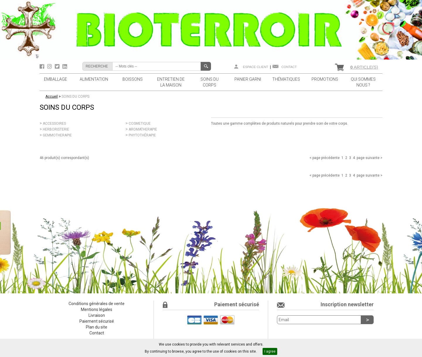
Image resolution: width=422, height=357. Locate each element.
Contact (289, 67)
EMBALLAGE (55, 79)
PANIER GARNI (247, 79)
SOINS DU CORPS (209, 82)
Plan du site (96, 327)
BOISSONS (132, 79)
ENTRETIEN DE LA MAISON (171, 82)
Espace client (255, 67)
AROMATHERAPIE (143, 129)
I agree (269, 351)
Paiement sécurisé (96, 321)
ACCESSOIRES (54, 123)
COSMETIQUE (140, 123)
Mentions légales (96, 309)
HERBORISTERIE (56, 129)
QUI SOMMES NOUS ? (363, 82)
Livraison (97, 315)
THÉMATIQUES (286, 79)
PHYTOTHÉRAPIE (142, 135)
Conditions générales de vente (97, 303)
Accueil (51, 96)
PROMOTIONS (325, 79)
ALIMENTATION (94, 79)
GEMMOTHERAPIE (57, 135)
